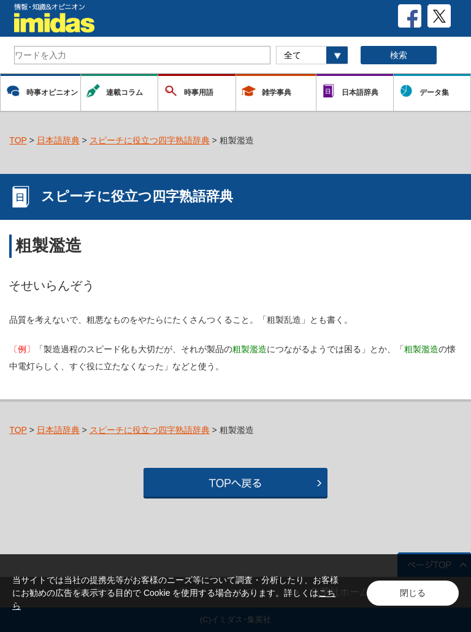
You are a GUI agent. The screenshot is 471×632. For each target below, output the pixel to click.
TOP (17, 140)
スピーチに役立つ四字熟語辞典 (150, 140)
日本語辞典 (58, 140)
